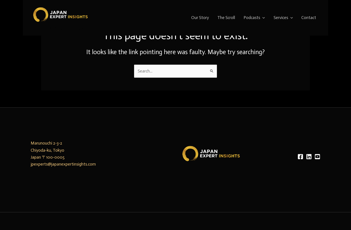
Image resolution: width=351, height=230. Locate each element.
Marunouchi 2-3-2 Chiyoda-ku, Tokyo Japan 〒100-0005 (47, 150)
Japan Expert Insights (57, 27)
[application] (262, 17)
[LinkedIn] (309, 157)
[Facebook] (300, 157)
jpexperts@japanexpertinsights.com (63, 164)
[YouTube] (317, 157)
